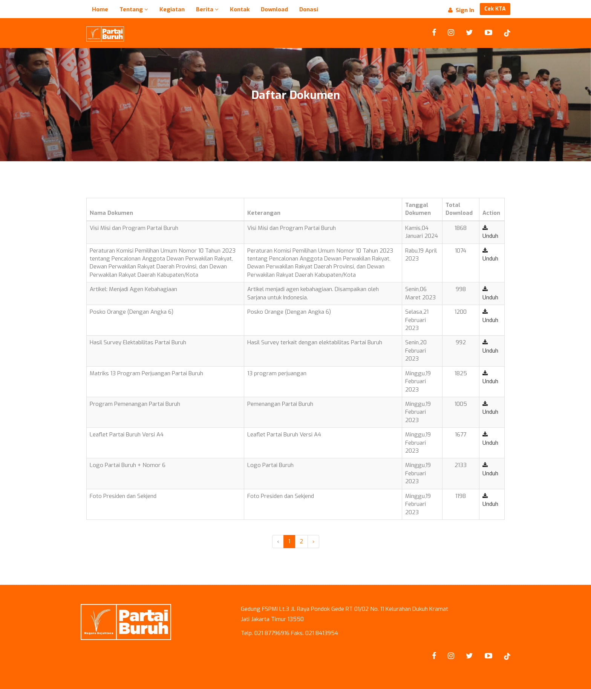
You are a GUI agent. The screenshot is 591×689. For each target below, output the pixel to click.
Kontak (240, 9)
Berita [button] (207, 9)
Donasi (308, 9)
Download (274, 9)
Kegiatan (172, 9)
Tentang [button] (133, 9)
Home (100, 9)
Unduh (490, 232)
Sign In (461, 10)
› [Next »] (313, 541)
